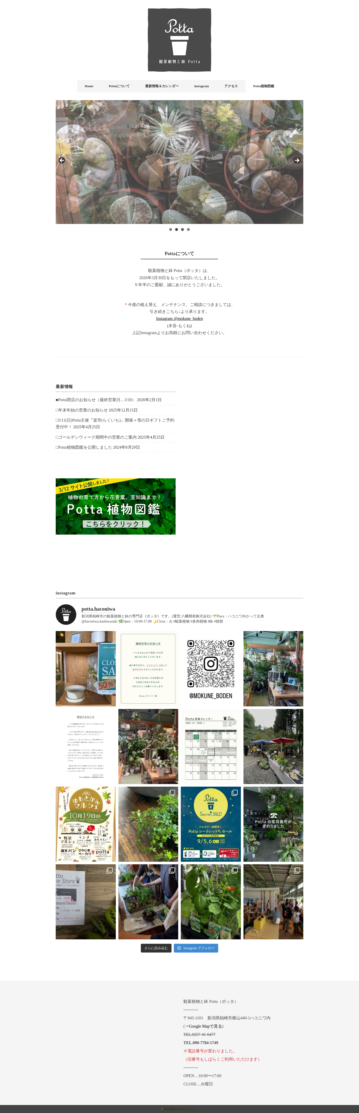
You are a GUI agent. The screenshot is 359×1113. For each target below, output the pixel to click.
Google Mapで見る (205, 1026)
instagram (201, 86)
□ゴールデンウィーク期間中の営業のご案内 (96, 437)
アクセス (231, 86)
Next (297, 161)
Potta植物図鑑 (263, 86)
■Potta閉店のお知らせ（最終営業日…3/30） (96, 400)
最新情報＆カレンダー (162, 86)
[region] (179, 162)
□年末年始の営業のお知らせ (82, 410)
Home (89, 86)
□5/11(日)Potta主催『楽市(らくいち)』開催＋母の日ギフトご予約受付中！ (115, 423)
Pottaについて (119, 86)
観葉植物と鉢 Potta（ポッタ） (181, 1109)
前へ (62, 161)
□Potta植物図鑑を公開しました (84, 447)
